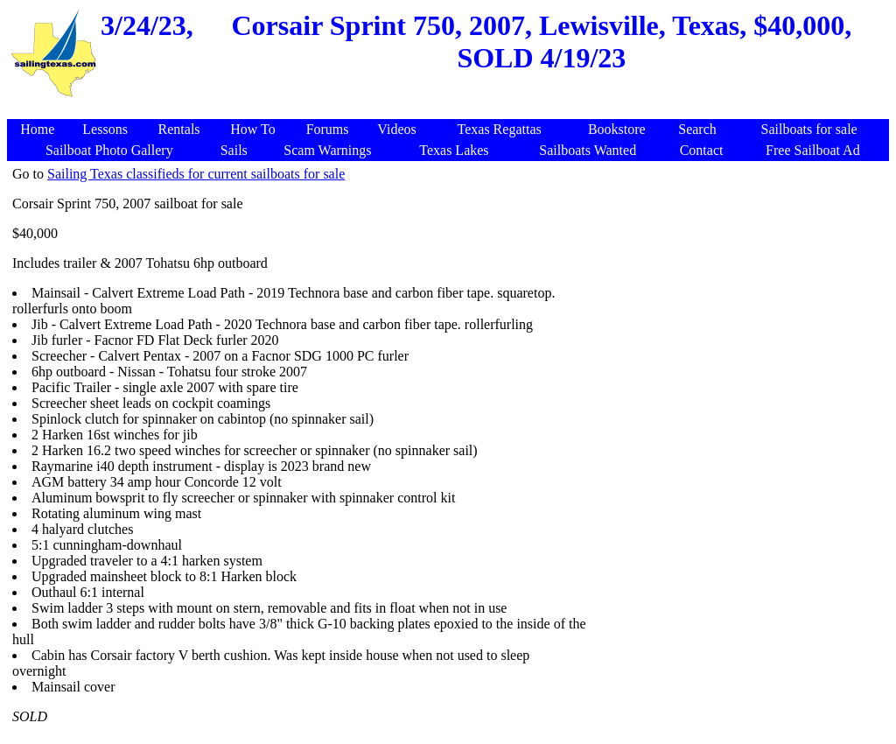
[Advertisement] (737, 288)
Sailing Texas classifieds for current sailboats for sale (196, 173)
